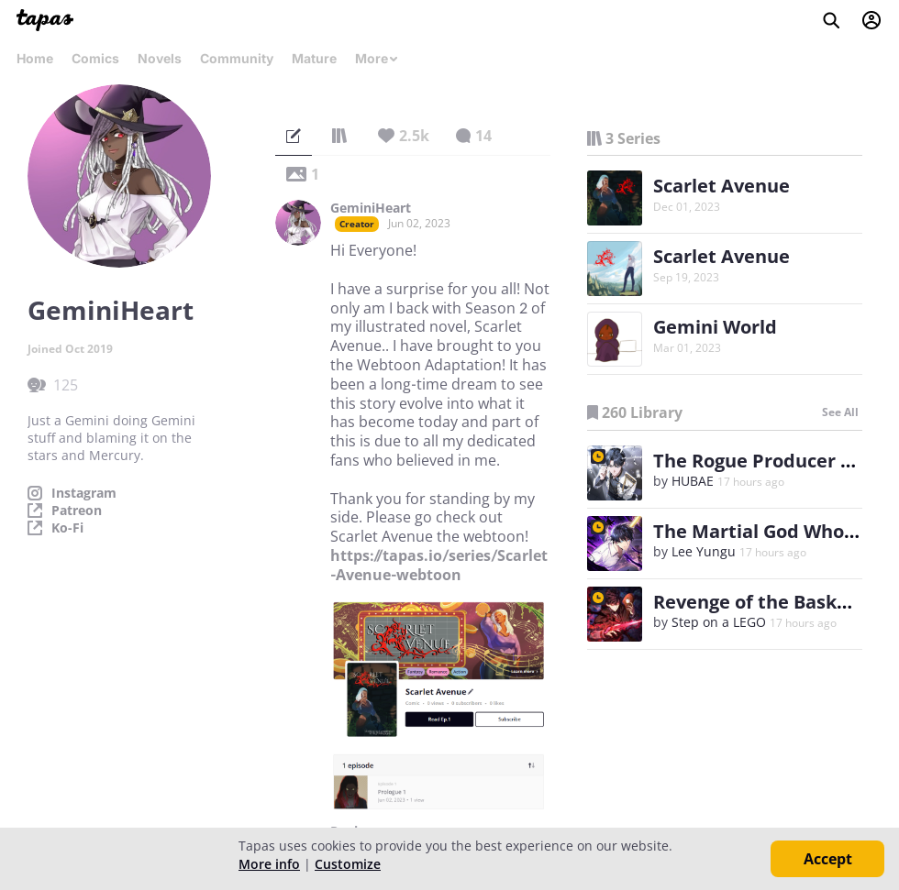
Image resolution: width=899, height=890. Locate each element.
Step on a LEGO (718, 622)
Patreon (76, 510)
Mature (314, 58)
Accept (828, 859)
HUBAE (692, 480)
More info (269, 864)
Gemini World (715, 326)
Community (236, 58)
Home (35, 58)
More (377, 58)
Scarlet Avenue (721, 185)
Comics (95, 58)
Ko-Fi (67, 528)
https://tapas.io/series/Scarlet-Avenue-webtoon (439, 565)
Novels (160, 58)
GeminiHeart (370, 208)
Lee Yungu (703, 551)
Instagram (84, 493)
